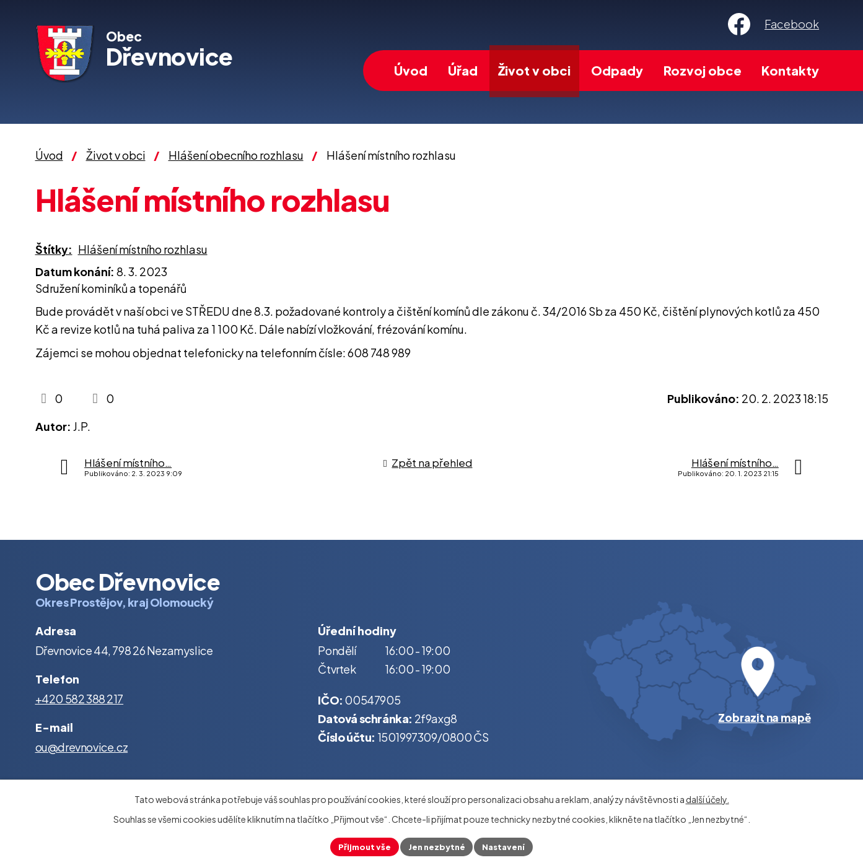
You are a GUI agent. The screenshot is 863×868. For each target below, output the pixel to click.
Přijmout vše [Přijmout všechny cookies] (360, 845)
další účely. (707, 797)
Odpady (617, 70)
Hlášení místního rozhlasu (143, 249)
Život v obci (534, 70)
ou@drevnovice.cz (81, 747)
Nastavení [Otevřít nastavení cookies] (508, 845)
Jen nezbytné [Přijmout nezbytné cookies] (436, 845)
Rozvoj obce (703, 70)
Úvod (410, 70)
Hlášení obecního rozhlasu (236, 155)
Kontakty (790, 70)
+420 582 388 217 (79, 699)
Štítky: (53, 249)
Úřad (463, 70)
